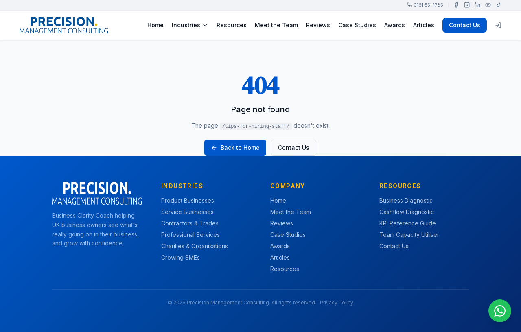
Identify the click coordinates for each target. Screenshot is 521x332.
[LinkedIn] (477, 5)
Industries (190, 25)
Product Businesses (187, 200)
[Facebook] (456, 5)
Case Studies (357, 25)
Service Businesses (187, 211)
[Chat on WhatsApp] (499, 310)
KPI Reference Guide (407, 223)
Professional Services (190, 234)
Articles (423, 25)
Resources (232, 25)
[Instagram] (467, 5)
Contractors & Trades (190, 223)
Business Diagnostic (406, 200)
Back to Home (235, 147)
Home (155, 25)
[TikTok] (498, 5)
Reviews (318, 25)
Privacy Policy (336, 302)
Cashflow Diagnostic (406, 211)
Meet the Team (276, 25)
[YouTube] (488, 5)
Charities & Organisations (194, 245)
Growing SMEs (180, 257)
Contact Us (464, 25)
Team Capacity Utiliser (409, 234)
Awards (394, 25)
